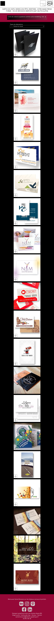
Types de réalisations (16, 24)
